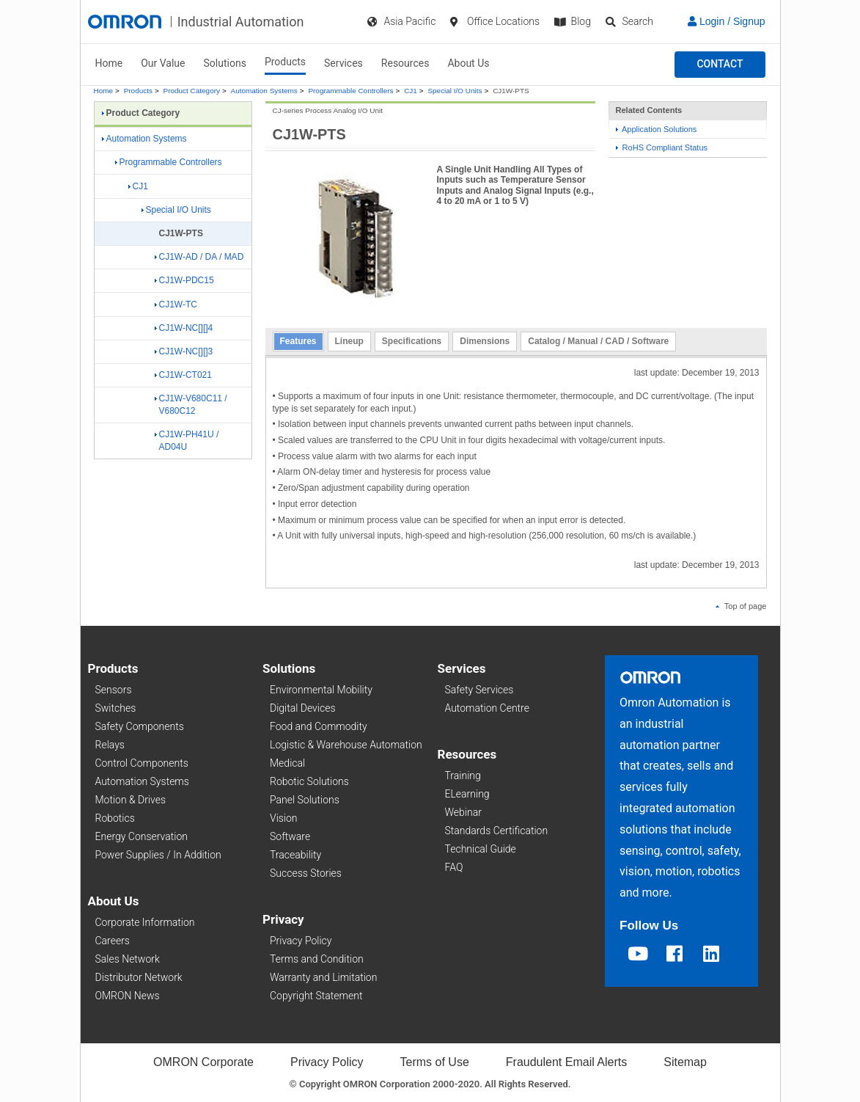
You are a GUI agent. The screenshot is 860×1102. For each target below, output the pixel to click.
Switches (115, 708)
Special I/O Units (454, 91)
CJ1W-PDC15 (184, 280)
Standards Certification (496, 830)
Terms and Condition (317, 959)
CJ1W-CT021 (183, 375)
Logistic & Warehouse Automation (346, 745)
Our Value (163, 63)
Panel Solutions (304, 800)
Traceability (295, 855)
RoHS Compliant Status (662, 147)
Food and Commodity (318, 726)
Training (463, 775)
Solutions (225, 63)
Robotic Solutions (309, 781)
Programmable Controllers (350, 91)
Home (109, 63)
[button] (720, 64)
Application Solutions (656, 129)
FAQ (454, 867)
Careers (112, 940)
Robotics (115, 818)
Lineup (349, 341)
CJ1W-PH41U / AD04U (187, 440)
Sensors (113, 690)
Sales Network (127, 959)
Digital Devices (303, 708)
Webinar (463, 812)
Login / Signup (726, 21)
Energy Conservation (141, 836)
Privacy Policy (300, 940)
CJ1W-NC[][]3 (184, 351)
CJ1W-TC (176, 304)
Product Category (191, 91)
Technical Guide (480, 849)
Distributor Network (139, 977)
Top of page (741, 606)
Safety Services (479, 690)
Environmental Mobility (321, 690)
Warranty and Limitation (323, 977)
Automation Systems (264, 91)
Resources (405, 63)
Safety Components (139, 726)
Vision (284, 818)
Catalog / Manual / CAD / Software (598, 341)
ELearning (467, 794)
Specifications (411, 341)
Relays (110, 745)
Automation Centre (487, 708)
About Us (468, 63)
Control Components (141, 763)
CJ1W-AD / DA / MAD (199, 257)
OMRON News (127, 995)
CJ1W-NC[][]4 (184, 328)
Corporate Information (145, 922)
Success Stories (306, 873)
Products (285, 61)
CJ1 (410, 91)
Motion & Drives (130, 800)
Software (290, 836)
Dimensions (485, 341)
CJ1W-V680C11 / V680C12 (191, 404)
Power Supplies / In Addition (158, 855)
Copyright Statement (316, 995)
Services (343, 63)
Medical (287, 763)
